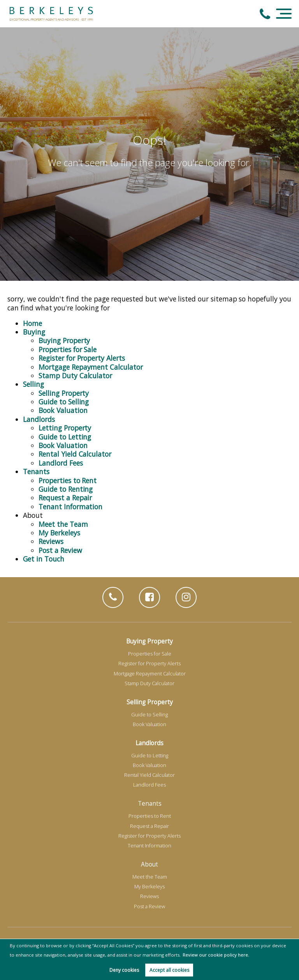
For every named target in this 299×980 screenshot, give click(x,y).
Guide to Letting (65, 436)
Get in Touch (43, 559)
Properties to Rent (68, 480)
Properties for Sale (68, 349)
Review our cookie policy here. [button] (216, 955)
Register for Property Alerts (82, 358)
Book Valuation (63, 410)
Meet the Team (63, 524)
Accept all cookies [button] (169, 970)
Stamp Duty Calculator (75, 375)
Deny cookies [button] (124, 970)
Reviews (51, 541)
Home (32, 323)
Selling (33, 384)
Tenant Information (70, 506)
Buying (34, 332)
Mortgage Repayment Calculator (90, 367)
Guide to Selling (64, 401)
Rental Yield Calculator (75, 454)
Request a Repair (65, 497)
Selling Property (64, 393)
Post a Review (60, 550)
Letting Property (65, 427)
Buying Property (64, 340)
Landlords (39, 419)
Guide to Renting (66, 489)
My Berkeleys (59, 532)
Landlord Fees (61, 463)
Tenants (36, 471)
